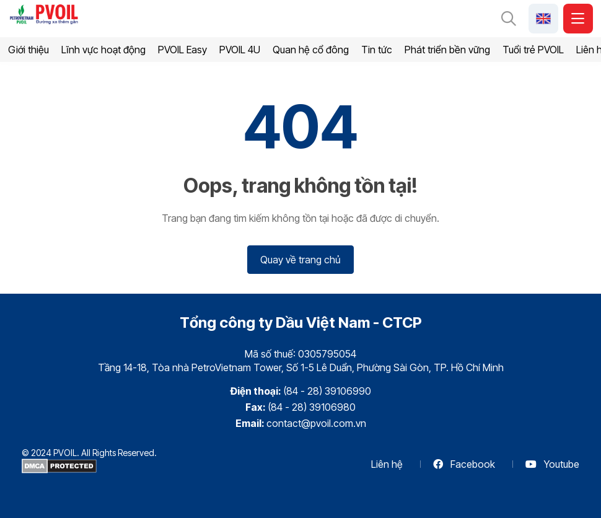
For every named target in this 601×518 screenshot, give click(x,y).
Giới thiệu (28, 49)
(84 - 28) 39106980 (312, 407)
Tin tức (376, 49)
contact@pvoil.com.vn (316, 423)
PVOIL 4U (239, 49)
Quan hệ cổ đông (311, 49)
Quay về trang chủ (300, 259)
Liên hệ (387, 464)
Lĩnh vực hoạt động (103, 49)
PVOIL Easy (182, 49)
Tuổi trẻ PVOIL (533, 49)
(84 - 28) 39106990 (327, 391)
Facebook (464, 464)
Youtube (552, 464)
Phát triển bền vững (447, 49)
